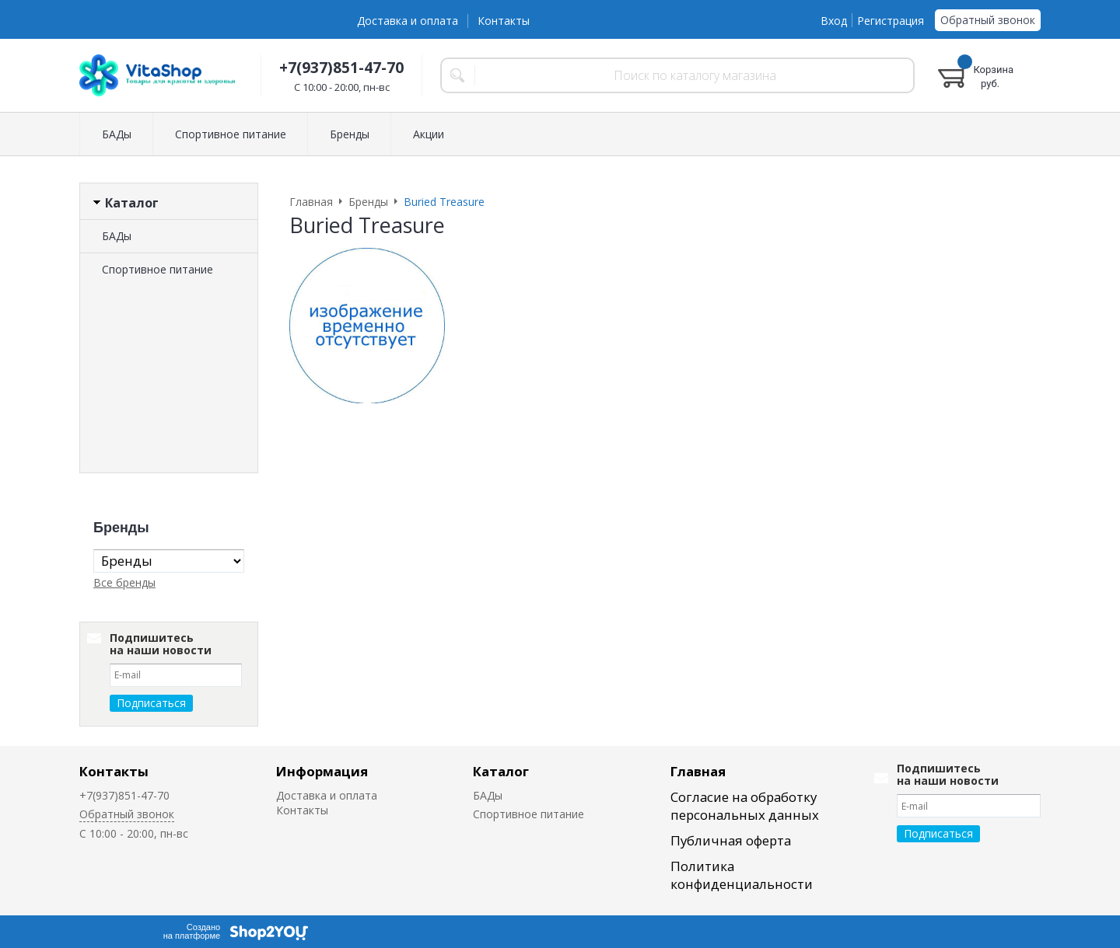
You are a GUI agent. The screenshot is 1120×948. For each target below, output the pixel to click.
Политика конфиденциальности (741, 875)
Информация (322, 771)
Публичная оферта (730, 840)
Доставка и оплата (407, 20)
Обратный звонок (987, 19)
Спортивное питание (230, 134)
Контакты (504, 20)
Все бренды (124, 582)
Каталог (501, 771)
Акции (428, 134)
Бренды (349, 134)
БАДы (116, 134)
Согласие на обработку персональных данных (744, 806)
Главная (698, 771)
